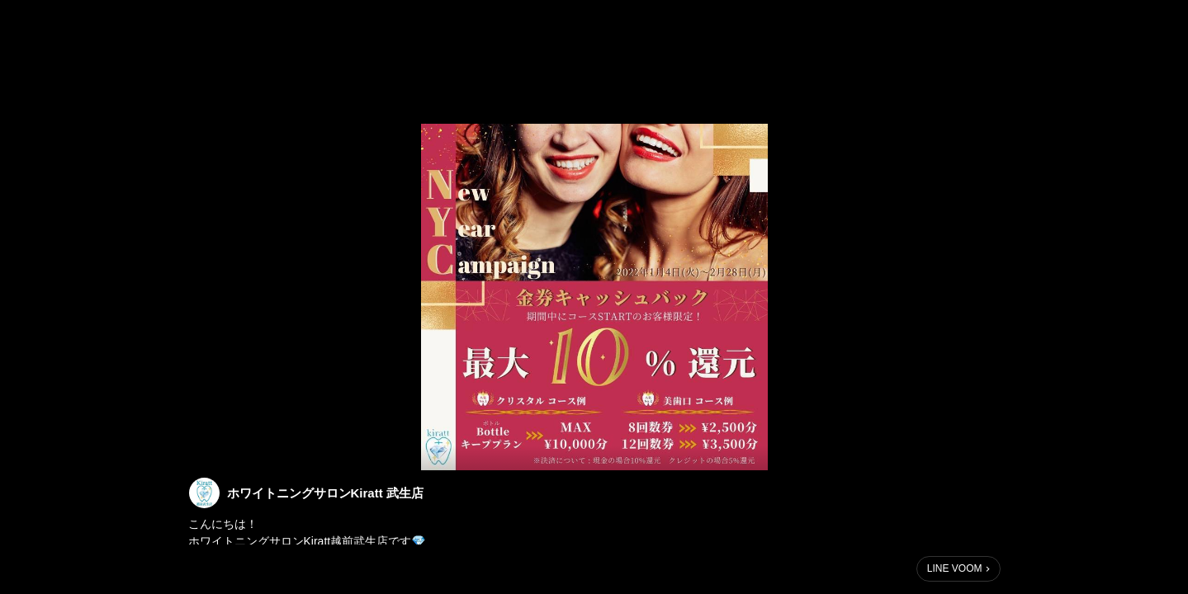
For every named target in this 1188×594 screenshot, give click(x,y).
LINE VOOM (954, 568)
